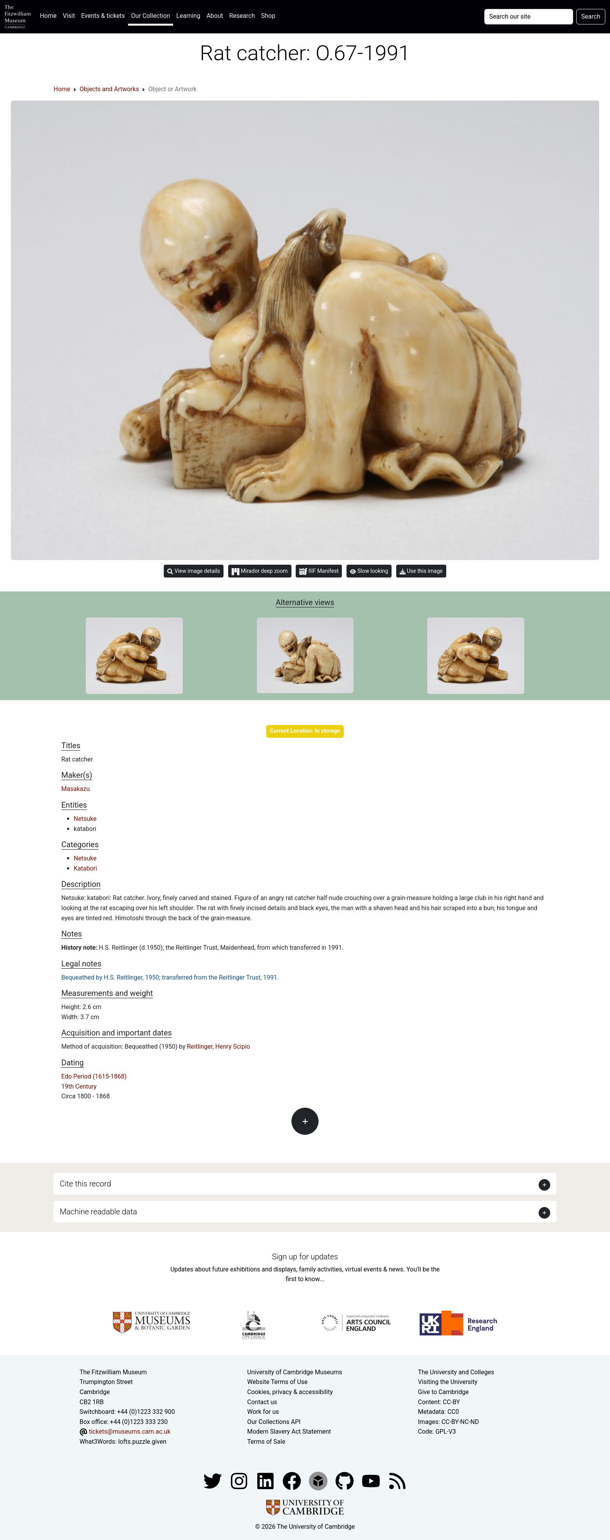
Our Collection (150, 15)
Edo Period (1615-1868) (94, 1076)
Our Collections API (274, 1422)
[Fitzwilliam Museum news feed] (397, 1480)
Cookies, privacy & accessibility (290, 1392)
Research (242, 15)
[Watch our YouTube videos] (372, 1480)
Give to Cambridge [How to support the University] (443, 1392)
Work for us (263, 1411)
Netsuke (85, 818)
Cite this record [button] (85, 1183)
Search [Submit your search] (590, 16)
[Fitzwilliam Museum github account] (345, 1480)
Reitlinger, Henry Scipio (218, 1046)
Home (50, 14)
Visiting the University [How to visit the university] (447, 1382)
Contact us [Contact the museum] (262, 1402)
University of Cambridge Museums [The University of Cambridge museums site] (294, 1372)
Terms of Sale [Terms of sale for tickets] (266, 1441)
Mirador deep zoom (260, 571)
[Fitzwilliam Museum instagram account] (240, 1480)
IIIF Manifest (318, 571)
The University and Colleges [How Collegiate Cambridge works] (456, 1372)
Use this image (421, 571)
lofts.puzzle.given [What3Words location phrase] (142, 1441)
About (214, 15)
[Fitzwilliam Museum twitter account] (213, 1480)
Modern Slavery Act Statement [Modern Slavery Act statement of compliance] (289, 1431)
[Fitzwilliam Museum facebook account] (266, 1480)
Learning (188, 15)
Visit (69, 15)
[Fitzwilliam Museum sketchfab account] (319, 1480)
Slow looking (369, 571)
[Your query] (528, 16)
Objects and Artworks (109, 89)
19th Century (79, 1086)
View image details (193, 571)
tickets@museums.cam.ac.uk (129, 1431)
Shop (268, 15)
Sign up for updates (305, 1256)
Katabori (85, 868)
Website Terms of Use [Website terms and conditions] (277, 1382)
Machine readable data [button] (98, 1211)
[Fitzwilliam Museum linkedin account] (292, 1480)
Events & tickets (103, 15)
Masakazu (75, 789)
